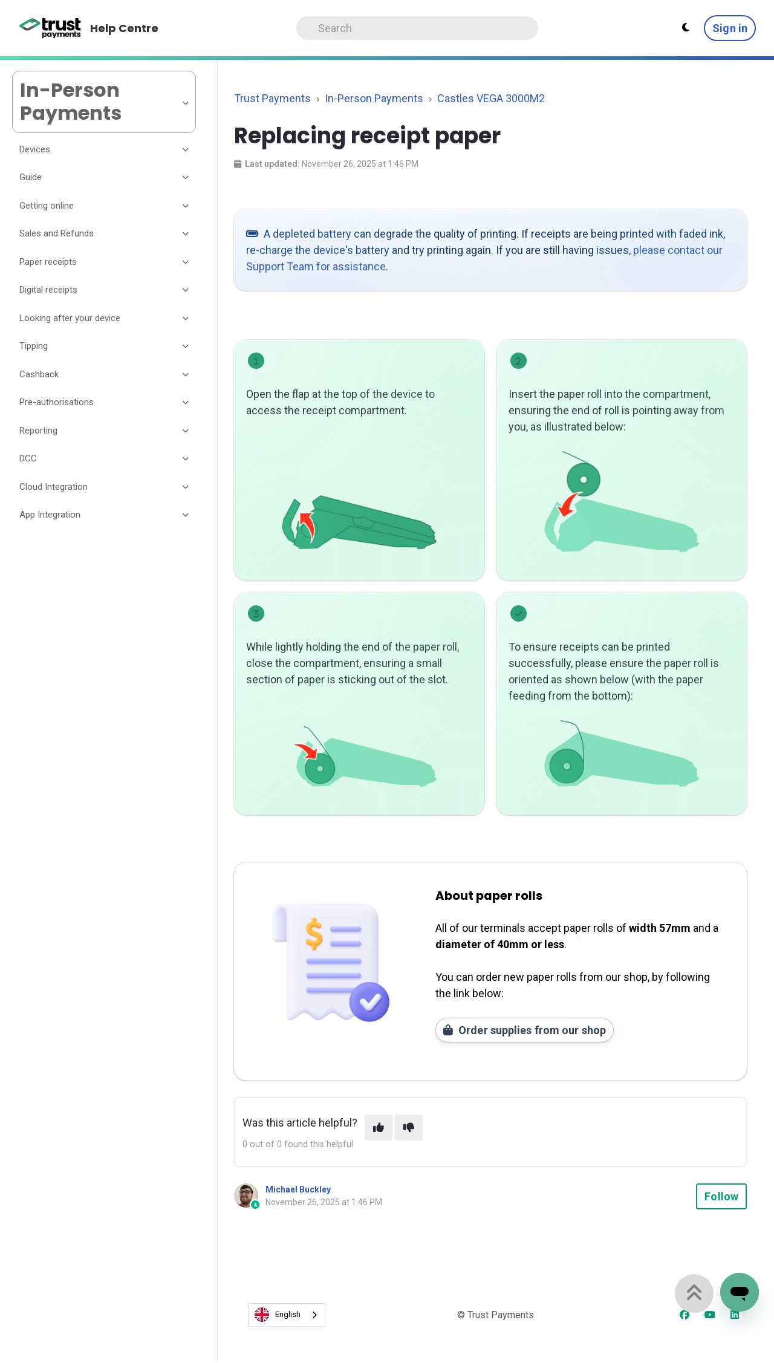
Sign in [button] (729, 28)
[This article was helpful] (378, 1127)
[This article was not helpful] (409, 1127)
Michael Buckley (298, 1189)
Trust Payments (272, 98)
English (278, 1314)
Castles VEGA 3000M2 (491, 98)
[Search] (417, 28)
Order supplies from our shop (524, 1030)
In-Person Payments (374, 98)
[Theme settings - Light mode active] (685, 28)
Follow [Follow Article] (721, 1196)
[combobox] (286, 1315)
